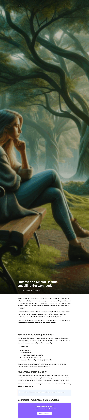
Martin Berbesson (24, 290)
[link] (44, 410)
